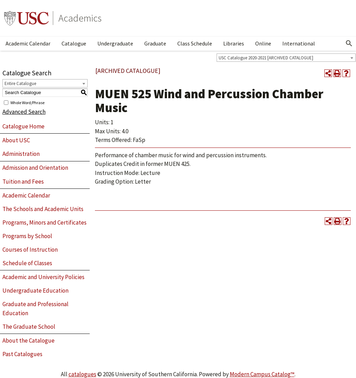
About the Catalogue (28, 340)
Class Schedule (194, 43)
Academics (80, 18)
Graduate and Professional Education (35, 308)
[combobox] (286, 57)
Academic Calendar (28, 43)
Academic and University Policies (43, 277)
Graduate (155, 43)
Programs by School (27, 236)
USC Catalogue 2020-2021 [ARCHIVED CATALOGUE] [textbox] (266, 58)
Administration (21, 154)
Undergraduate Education (35, 290)
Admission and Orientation (35, 167)
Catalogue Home (23, 126)
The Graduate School (28, 326)
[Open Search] (349, 43)
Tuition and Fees (23, 181)
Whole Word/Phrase (27, 102)
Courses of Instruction (30, 249)
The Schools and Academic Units (42, 209)
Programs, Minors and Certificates (44, 222)
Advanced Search (24, 112)
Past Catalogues (22, 354)
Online (263, 43)
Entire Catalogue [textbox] (20, 83)
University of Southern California (26, 18)
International (298, 43)
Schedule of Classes (27, 263)
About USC (16, 140)
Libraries (233, 43)
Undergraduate (115, 43)
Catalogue (74, 43)
